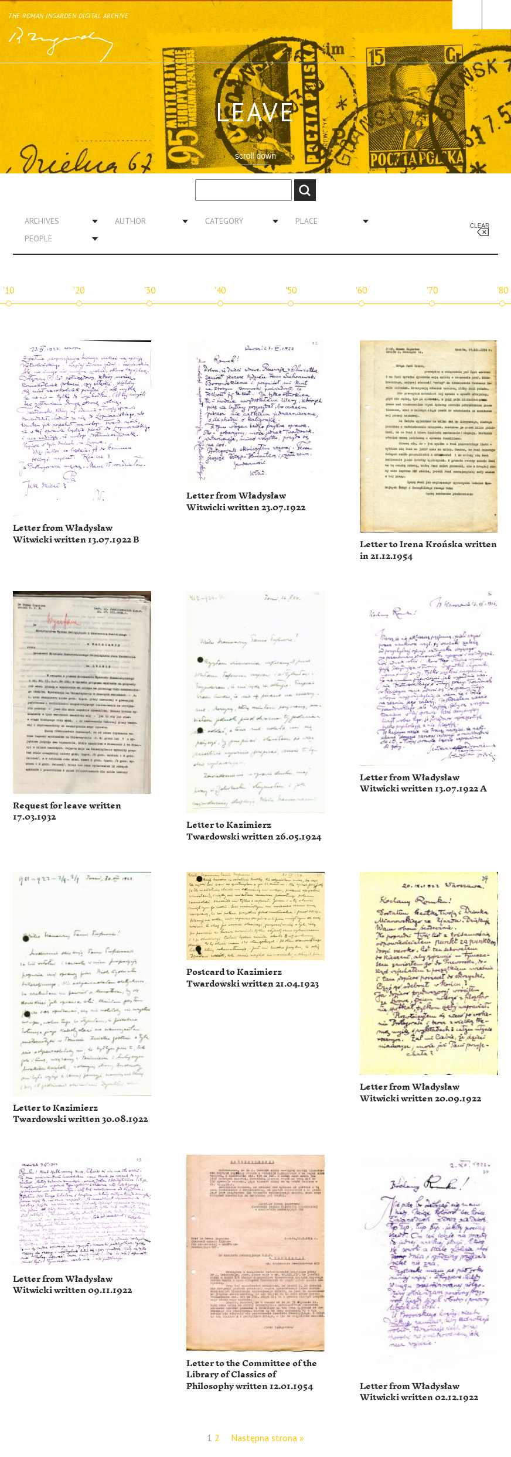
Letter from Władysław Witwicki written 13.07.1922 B (76, 534)
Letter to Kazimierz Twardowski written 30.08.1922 (80, 1114)
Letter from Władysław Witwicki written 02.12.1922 (419, 1392)
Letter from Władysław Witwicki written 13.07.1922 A (423, 783)
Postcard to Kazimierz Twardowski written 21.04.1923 (252, 978)
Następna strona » (267, 1438)
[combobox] (57, 221)
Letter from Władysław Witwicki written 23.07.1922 (245, 502)
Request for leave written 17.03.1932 (67, 812)
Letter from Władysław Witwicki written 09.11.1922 (72, 1285)
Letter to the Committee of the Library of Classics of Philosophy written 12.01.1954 (251, 1375)
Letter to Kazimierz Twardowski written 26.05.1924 (253, 831)
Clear (479, 226)
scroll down (255, 156)
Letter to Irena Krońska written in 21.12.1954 (428, 550)
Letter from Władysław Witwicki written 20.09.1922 (420, 1093)
